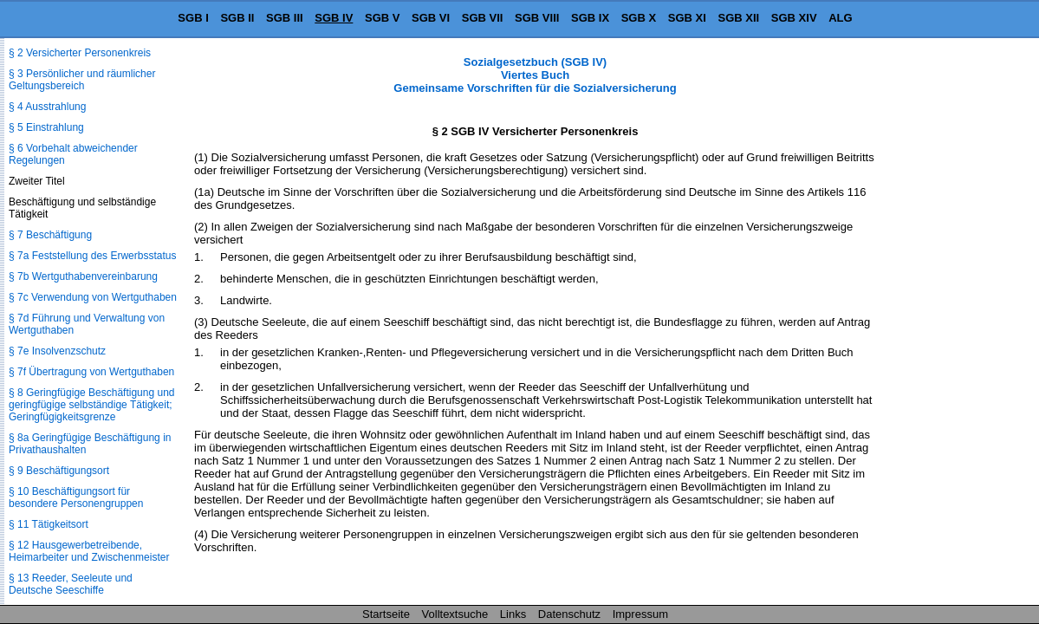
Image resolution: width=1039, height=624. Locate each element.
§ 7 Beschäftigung (50, 235)
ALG (840, 17)
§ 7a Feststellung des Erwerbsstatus (92, 256)
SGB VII (482, 17)
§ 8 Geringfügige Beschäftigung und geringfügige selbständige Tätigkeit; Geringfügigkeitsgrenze (91, 405)
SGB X (638, 17)
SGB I (193, 17)
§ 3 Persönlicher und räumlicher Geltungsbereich (82, 80)
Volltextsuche (455, 614)
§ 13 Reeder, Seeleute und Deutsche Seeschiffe (71, 584)
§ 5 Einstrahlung (46, 127)
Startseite (386, 614)
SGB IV (334, 17)
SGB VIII (537, 17)
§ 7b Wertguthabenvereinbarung (83, 276)
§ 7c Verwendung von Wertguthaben (93, 297)
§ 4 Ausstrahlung (47, 107)
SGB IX (590, 17)
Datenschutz (569, 614)
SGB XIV (794, 17)
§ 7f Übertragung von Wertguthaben (91, 372)
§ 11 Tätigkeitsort (48, 524)
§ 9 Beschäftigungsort (59, 471)
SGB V (382, 17)
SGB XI (687, 17)
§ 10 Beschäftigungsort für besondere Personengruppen (76, 497)
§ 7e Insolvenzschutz (57, 351)
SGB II (237, 17)
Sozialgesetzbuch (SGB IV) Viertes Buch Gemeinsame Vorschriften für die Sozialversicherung (534, 74)
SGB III (284, 17)
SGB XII (739, 17)
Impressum (640, 614)
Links (513, 614)
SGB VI (431, 17)
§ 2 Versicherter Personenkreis (80, 53)
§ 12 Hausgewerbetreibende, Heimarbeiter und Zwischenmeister (89, 551)
